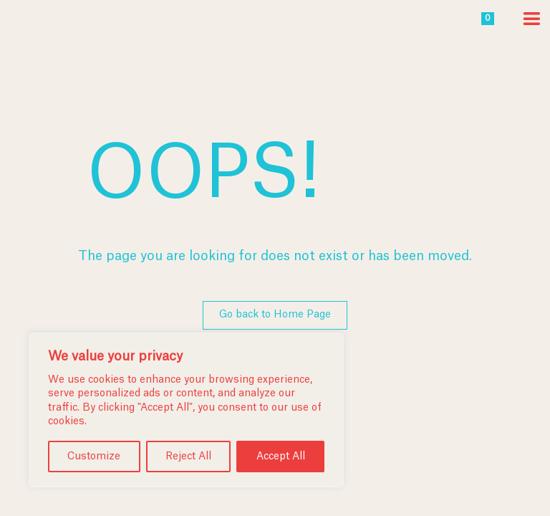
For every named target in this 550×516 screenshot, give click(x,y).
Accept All (280, 457)
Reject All (188, 457)
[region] (186, 410)
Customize (93, 457)
